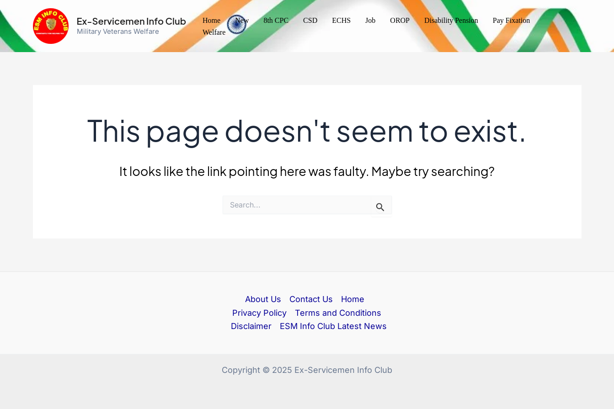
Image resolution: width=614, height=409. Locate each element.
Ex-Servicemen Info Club (132, 21)
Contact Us (311, 299)
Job (370, 20)
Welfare (214, 32)
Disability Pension (451, 20)
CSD (310, 20)
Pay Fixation (511, 20)
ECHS (341, 20)
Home (211, 20)
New (242, 20)
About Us (263, 299)
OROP (400, 20)
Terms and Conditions (338, 313)
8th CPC (275, 20)
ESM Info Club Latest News (333, 326)
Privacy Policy (259, 313)
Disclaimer (251, 326)
